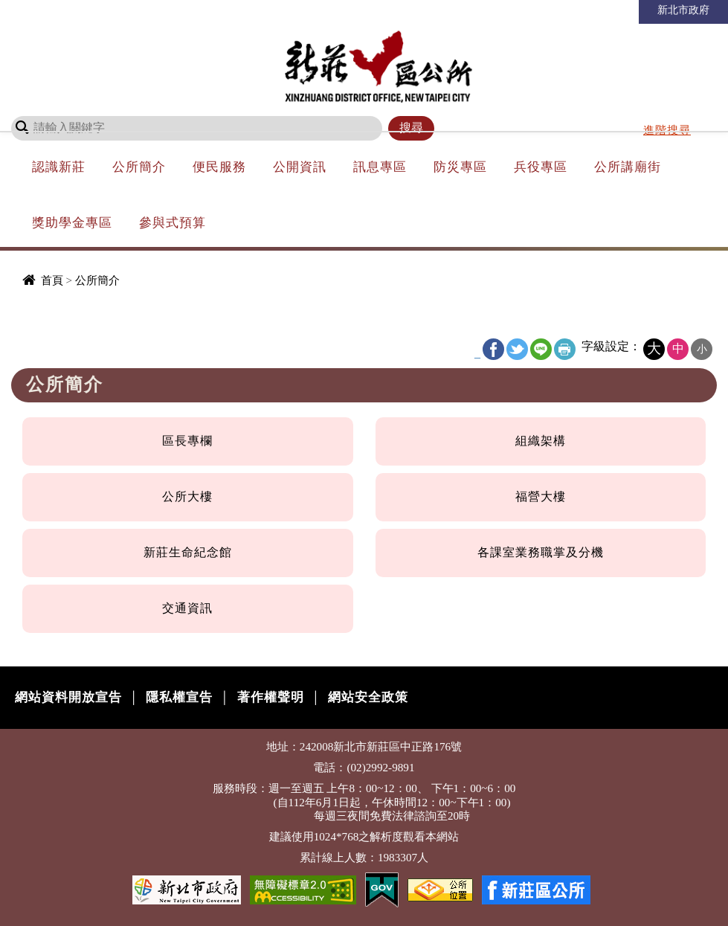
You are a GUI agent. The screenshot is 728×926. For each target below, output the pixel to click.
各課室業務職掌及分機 (540, 552)
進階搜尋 (667, 129)
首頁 (52, 280)
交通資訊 (187, 608)
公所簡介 (139, 167)
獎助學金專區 (72, 223)
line (541, 349)
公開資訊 (299, 167)
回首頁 (493, 10)
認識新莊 (59, 167)
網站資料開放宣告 (68, 697)
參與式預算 (172, 223)
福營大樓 (540, 496)
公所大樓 (187, 496)
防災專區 (460, 167)
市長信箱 (607, 10)
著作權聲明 (270, 697)
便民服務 (219, 167)
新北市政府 (683, 10)
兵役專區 (540, 167)
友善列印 (565, 349)
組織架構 (540, 440)
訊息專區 (380, 167)
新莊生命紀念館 (188, 552)
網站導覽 (547, 10)
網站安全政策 (368, 697)
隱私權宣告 (179, 697)
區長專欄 (187, 440)
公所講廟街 (627, 167)
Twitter (517, 349)
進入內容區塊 (38, 7)
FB (493, 349)
